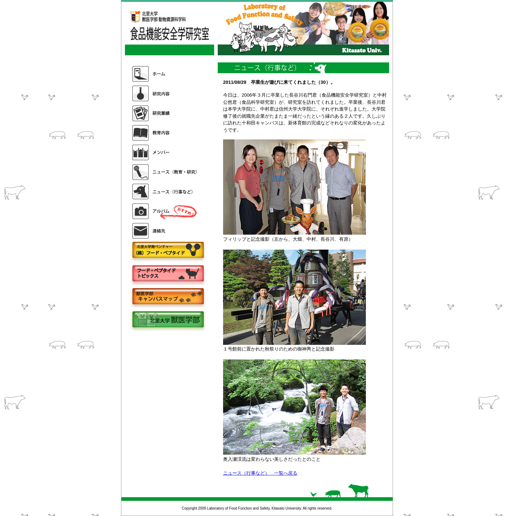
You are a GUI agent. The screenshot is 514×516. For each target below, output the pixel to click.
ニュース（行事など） (165, 192)
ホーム (165, 74)
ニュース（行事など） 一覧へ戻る (260, 473)
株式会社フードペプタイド (167, 250)
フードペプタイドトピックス (167, 273)
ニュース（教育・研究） (165, 172)
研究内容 (165, 94)
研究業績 (165, 113)
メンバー (165, 152)
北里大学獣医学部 (167, 320)
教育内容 (165, 133)
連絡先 (165, 231)
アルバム (165, 211)
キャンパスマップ (167, 296)
